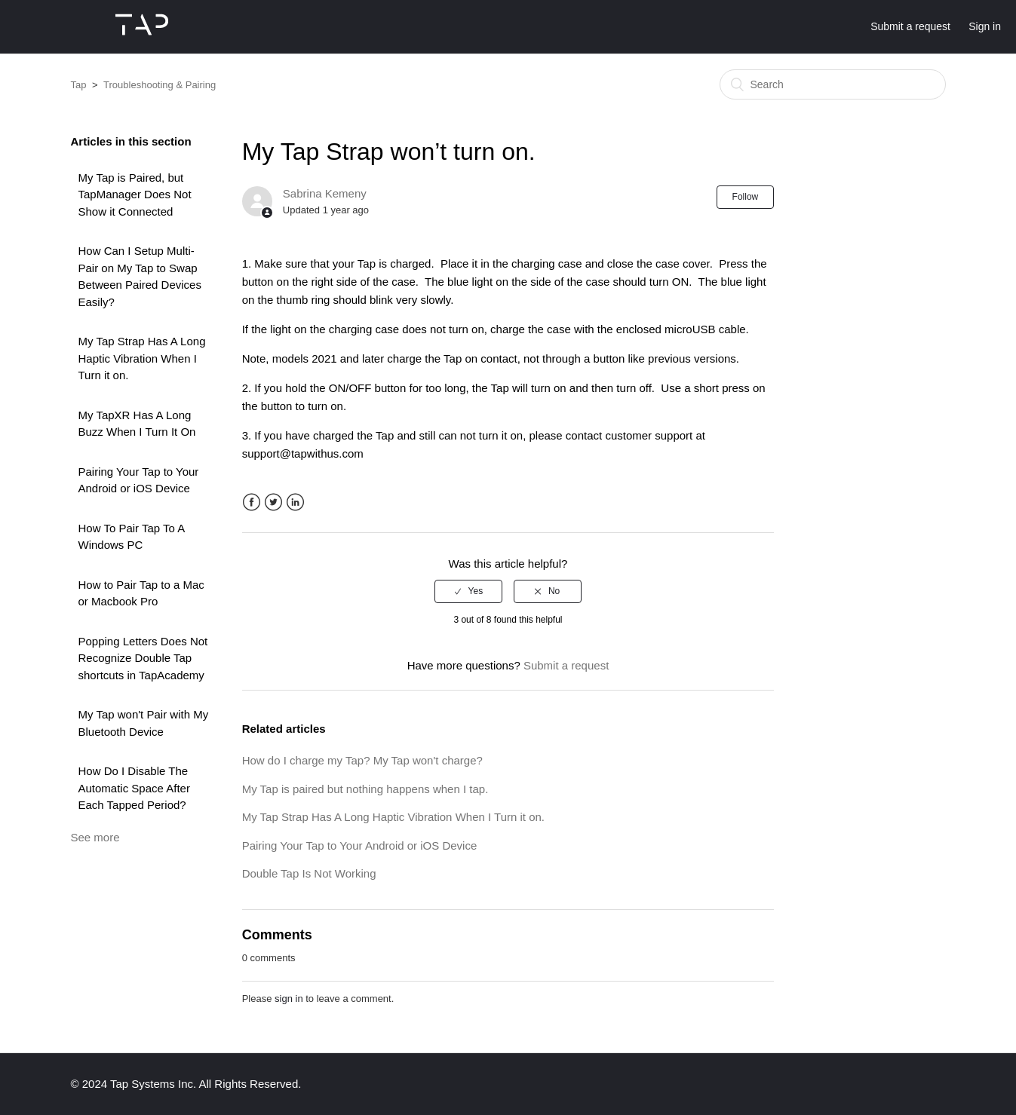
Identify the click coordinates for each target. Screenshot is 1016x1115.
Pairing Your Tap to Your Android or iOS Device (138, 480)
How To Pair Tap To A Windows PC (131, 537)
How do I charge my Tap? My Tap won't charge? (362, 760)
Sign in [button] (984, 26)
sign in (289, 998)
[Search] (833, 84)
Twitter (273, 502)
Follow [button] (745, 196)
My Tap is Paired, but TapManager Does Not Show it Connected (135, 194)
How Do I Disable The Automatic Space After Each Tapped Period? (134, 787)
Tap (79, 84)
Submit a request (910, 26)
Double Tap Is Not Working (309, 873)
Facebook (251, 502)
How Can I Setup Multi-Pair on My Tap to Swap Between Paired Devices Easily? (139, 276)
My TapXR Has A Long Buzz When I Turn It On (137, 424)
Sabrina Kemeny (325, 193)
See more (95, 837)
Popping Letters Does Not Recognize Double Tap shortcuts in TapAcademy (143, 658)
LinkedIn (295, 502)
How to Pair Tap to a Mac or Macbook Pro (141, 593)
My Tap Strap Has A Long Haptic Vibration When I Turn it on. (142, 358)
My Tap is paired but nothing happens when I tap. (365, 789)
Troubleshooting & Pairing (159, 84)
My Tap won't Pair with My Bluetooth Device (143, 723)
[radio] (468, 591)
